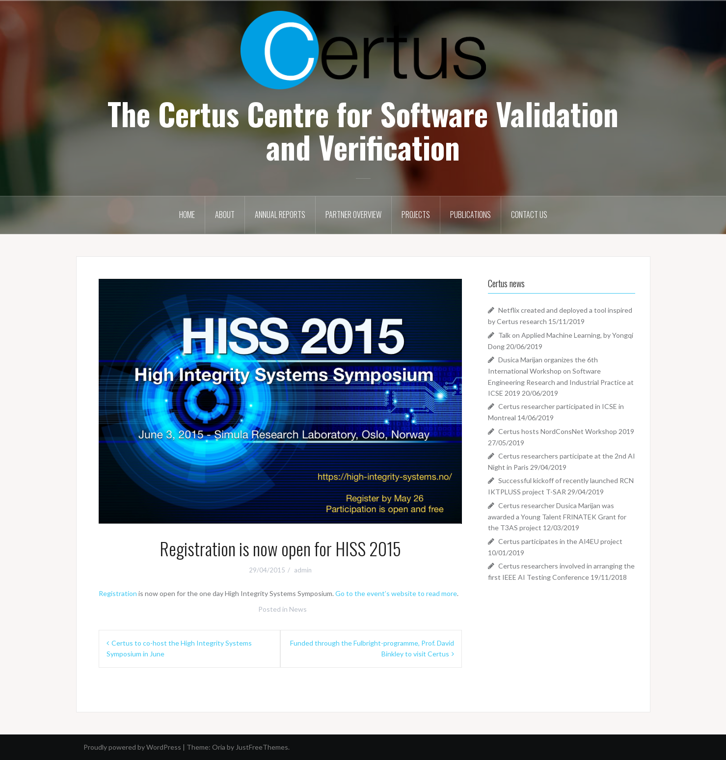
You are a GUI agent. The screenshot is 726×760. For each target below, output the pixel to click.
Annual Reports (280, 214)
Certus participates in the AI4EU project (560, 541)
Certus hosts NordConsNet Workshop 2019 (566, 431)
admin (303, 570)
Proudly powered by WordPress (132, 747)
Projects (416, 214)
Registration (118, 593)
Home (187, 214)
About (225, 214)
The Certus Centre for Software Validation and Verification (363, 130)
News (298, 609)
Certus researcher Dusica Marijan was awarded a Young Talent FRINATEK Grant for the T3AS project (557, 516)
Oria (218, 747)
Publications (470, 214)
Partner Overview (353, 214)
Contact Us (529, 214)
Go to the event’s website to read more (396, 593)
